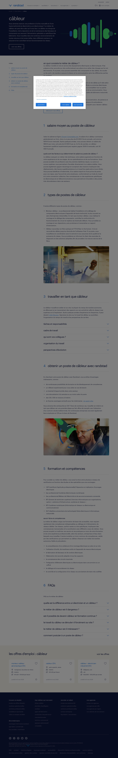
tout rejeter (65, 104)
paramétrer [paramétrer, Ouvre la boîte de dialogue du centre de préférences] (41, 104)
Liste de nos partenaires (41, 99)
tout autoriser (78, 104)
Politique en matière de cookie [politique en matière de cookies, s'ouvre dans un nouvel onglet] (70, 96)
